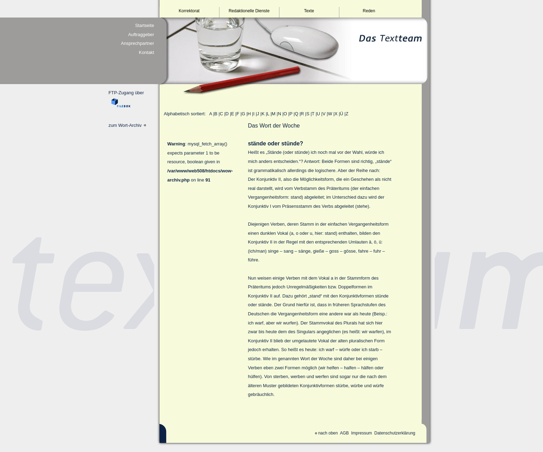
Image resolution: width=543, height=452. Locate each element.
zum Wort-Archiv (128, 125)
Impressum (361, 433)
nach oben (326, 433)
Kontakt (146, 52)
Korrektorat (189, 10)
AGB (344, 433)
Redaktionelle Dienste (249, 10)
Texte (309, 10)
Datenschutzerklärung (394, 433)
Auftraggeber (141, 34)
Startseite (144, 25)
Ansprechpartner (137, 43)
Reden (369, 10)
